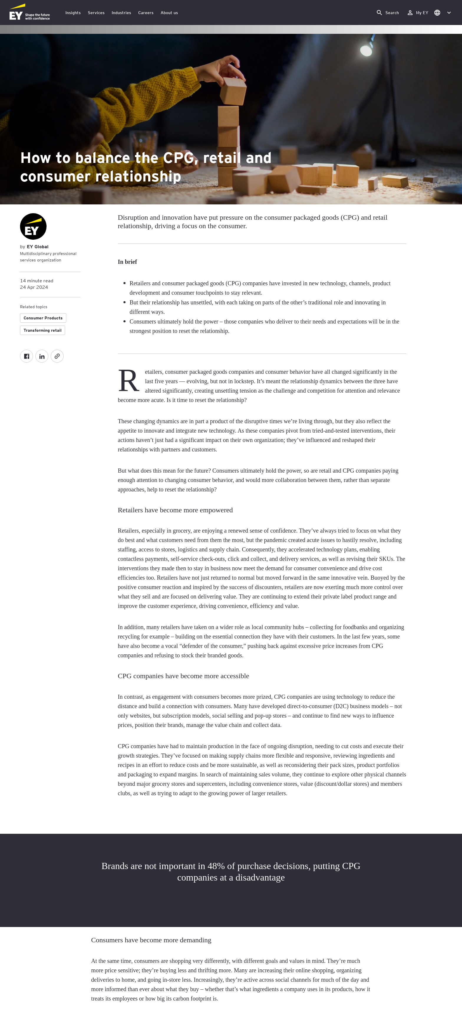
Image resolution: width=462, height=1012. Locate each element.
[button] (442, 12)
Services (96, 12)
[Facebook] (26, 356)
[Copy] (57, 356)
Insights (73, 12)
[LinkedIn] (41, 356)
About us (169, 12)
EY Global (37, 246)
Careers (146, 12)
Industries (121, 12)
